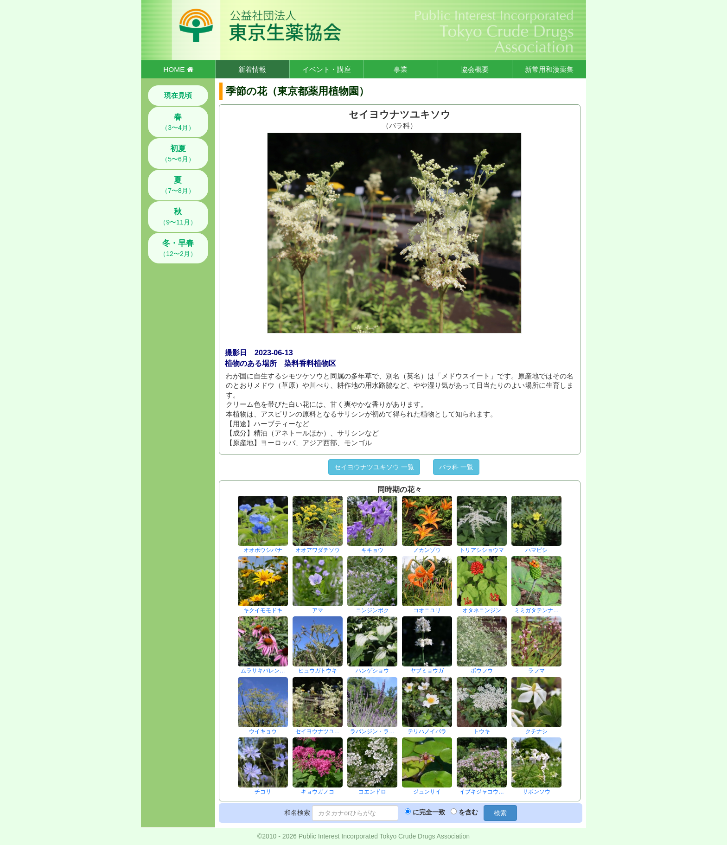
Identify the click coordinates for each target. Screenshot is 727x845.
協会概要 (475, 69)
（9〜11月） (177, 216)
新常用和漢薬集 (549, 69)
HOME (178, 69)
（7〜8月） (178, 185)
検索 (500, 813)
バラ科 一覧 (456, 467)
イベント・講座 (326, 69)
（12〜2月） (177, 248)
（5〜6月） (178, 153)
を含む (468, 812)
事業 (401, 69)
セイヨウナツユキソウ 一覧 (374, 467)
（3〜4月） (178, 122)
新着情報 (252, 69)
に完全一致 (429, 812)
